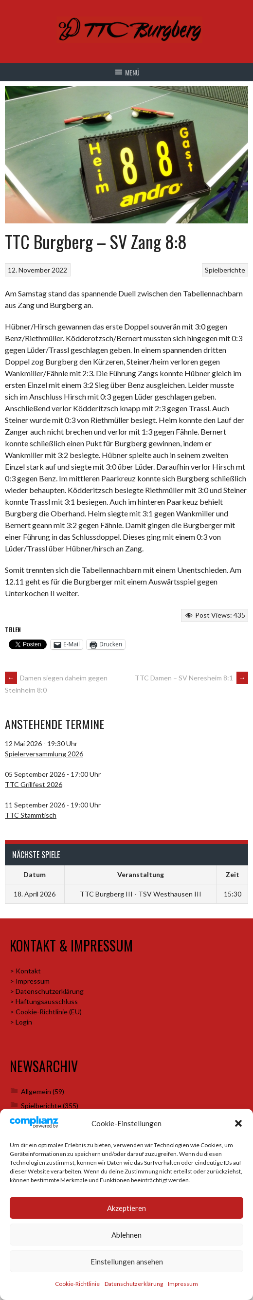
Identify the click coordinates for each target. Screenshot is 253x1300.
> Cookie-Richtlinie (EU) (46, 1011)
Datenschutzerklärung (134, 1283)
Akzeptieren (126, 1208)
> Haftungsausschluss (44, 1001)
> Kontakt (25, 971)
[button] (238, 1123)
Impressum (183, 1283)
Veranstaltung (140, 874)
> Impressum (30, 981)
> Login (21, 1022)
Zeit (232, 874)
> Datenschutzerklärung (47, 991)
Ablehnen (126, 1234)
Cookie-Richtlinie (77, 1283)
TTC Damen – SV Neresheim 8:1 (191, 678)
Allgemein (36, 1091)
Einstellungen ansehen (126, 1261)
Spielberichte (225, 270)
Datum (34, 874)
